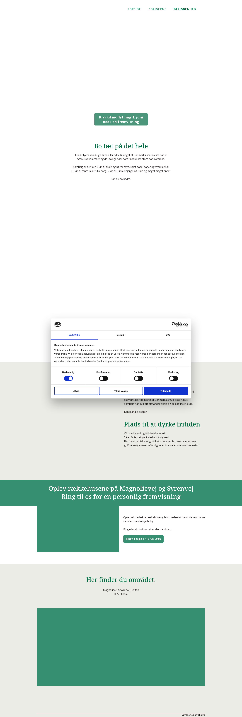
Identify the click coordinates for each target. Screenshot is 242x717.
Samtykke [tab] (74, 334)
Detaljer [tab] (121, 334)
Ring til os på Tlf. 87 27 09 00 (143, 539)
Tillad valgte (121, 390)
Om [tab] (168, 334)
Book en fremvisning (121, 119)
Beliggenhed (185, 9)
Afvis (76, 390)
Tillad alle (165, 390)
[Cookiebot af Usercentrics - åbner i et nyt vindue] (174, 324)
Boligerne (157, 9)
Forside (134, 9)
